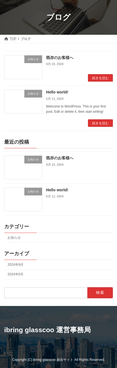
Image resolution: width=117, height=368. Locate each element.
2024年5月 (15, 274)
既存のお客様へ (59, 57)
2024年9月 (15, 265)
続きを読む (100, 78)
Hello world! (57, 92)
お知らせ (14, 238)
